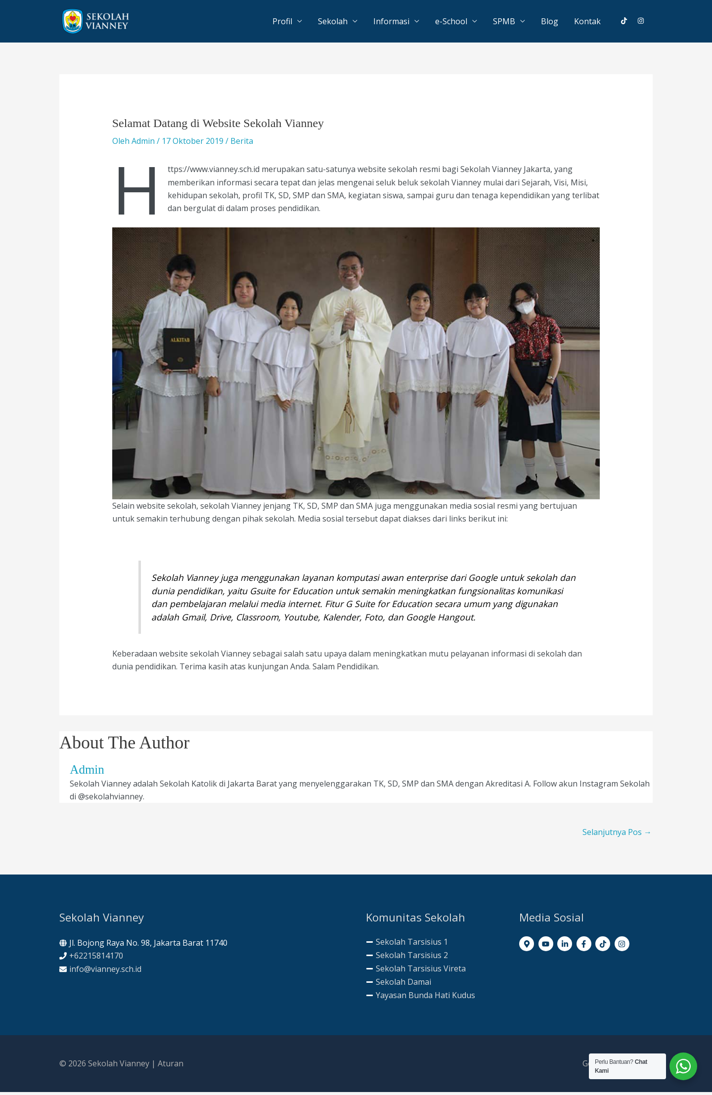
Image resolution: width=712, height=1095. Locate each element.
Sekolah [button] (333, 22)
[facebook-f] (585, 946)
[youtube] (547, 946)
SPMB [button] (504, 22)
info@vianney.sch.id (105, 971)
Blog (549, 22)
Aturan (170, 1066)
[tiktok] (628, 22)
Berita (241, 143)
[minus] (407, 944)
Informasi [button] (391, 22)
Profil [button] (282, 22)
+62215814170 (96, 959)
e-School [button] (451, 22)
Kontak (587, 22)
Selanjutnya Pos (617, 835)
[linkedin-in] (566, 946)
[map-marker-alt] (527, 946)
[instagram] (641, 22)
